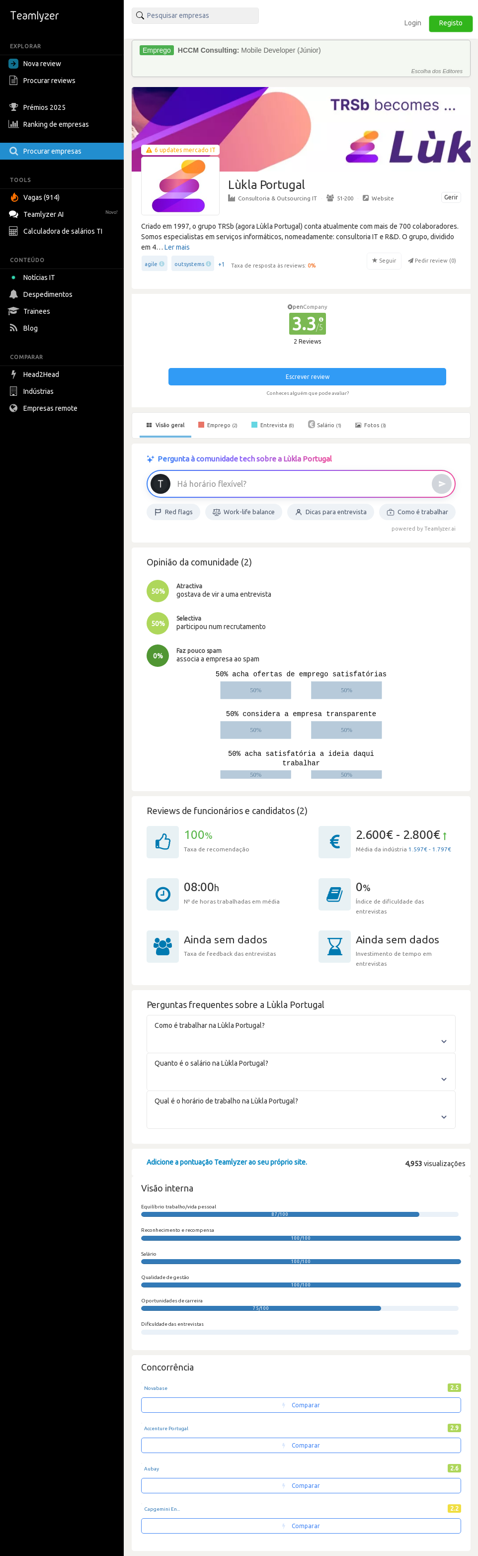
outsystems (189, 264)
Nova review (34, 64)
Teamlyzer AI (64, 213)
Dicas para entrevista (331, 512)
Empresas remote (44, 408)
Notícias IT (33, 277)
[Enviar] (442, 484)
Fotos (370, 425)
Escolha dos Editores (437, 71)
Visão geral (165, 425)
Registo (451, 23)
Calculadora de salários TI (56, 231)
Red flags (173, 512)
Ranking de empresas (50, 124)
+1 (221, 264)
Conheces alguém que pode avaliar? (307, 393)
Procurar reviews (43, 81)
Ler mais (177, 247)
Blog (24, 328)
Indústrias (32, 391)
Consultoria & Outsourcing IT (272, 197)
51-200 (339, 197)
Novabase (155, 1388)
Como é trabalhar (417, 512)
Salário (324, 424)
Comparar (301, 1405)
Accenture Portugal (166, 1428)
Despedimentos (42, 294)
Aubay (151, 1468)
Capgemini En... (162, 1509)
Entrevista (272, 424)
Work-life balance (244, 512)
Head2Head (35, 374)
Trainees (30, 311)
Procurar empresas (46, 151)
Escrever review (307, 376)
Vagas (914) (35, 197)
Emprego (218, 424)
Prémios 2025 (38, 107)
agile (151, 264)
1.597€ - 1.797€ (429, 849)
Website (378, 197)
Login (412, 23)
